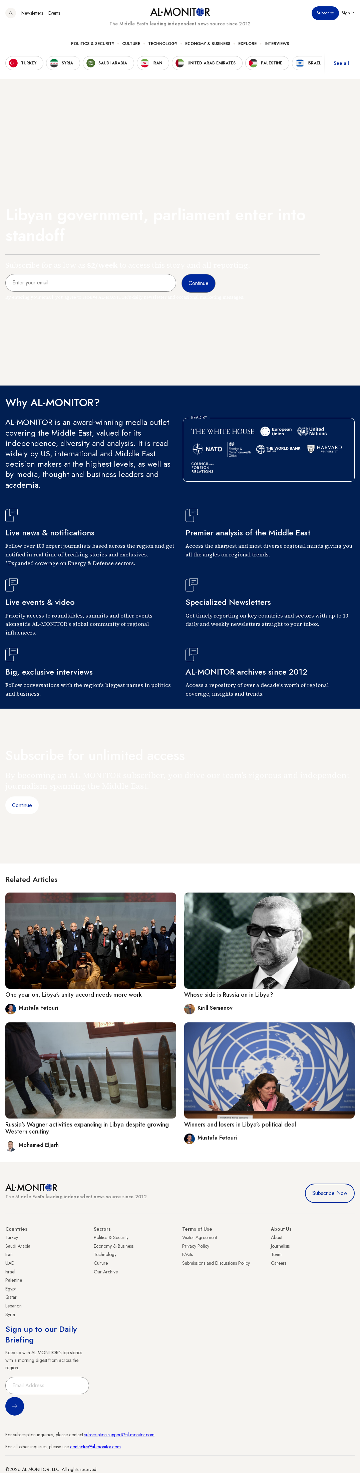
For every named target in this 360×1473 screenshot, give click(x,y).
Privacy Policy (195, 1246)
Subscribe (325, 13)
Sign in (348, 13)
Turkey (11, 1237)
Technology (162, 44)
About (276, 1237)
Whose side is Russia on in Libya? (228, 994)
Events (54, 13)
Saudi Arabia (17, 1246)
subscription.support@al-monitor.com (119, 1434)
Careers (278, 1263)
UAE (9, 1263)
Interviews (277, 44)
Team (276, 1254)
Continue (22, 805)
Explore (247, 44)
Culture (131, 44)
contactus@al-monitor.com (95, 1446)
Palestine (13, 1280)
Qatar (11, 1297)
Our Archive (106, 1271)
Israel (10, 1271)
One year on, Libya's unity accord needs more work (73, 994)
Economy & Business (207, 44)
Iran (9, 1254)
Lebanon (13, 1305)
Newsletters (32, 13)
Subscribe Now (329, 1193)
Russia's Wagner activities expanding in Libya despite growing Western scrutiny (87, 1128)
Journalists (280, 1246)
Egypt (10, 1288)
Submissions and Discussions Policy (216, 1263)
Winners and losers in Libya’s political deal (240, 1124)
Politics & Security (92, 44)
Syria (10, 1314)
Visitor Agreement (199, 1237)
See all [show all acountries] (341, 63)
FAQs (187, 1254)
